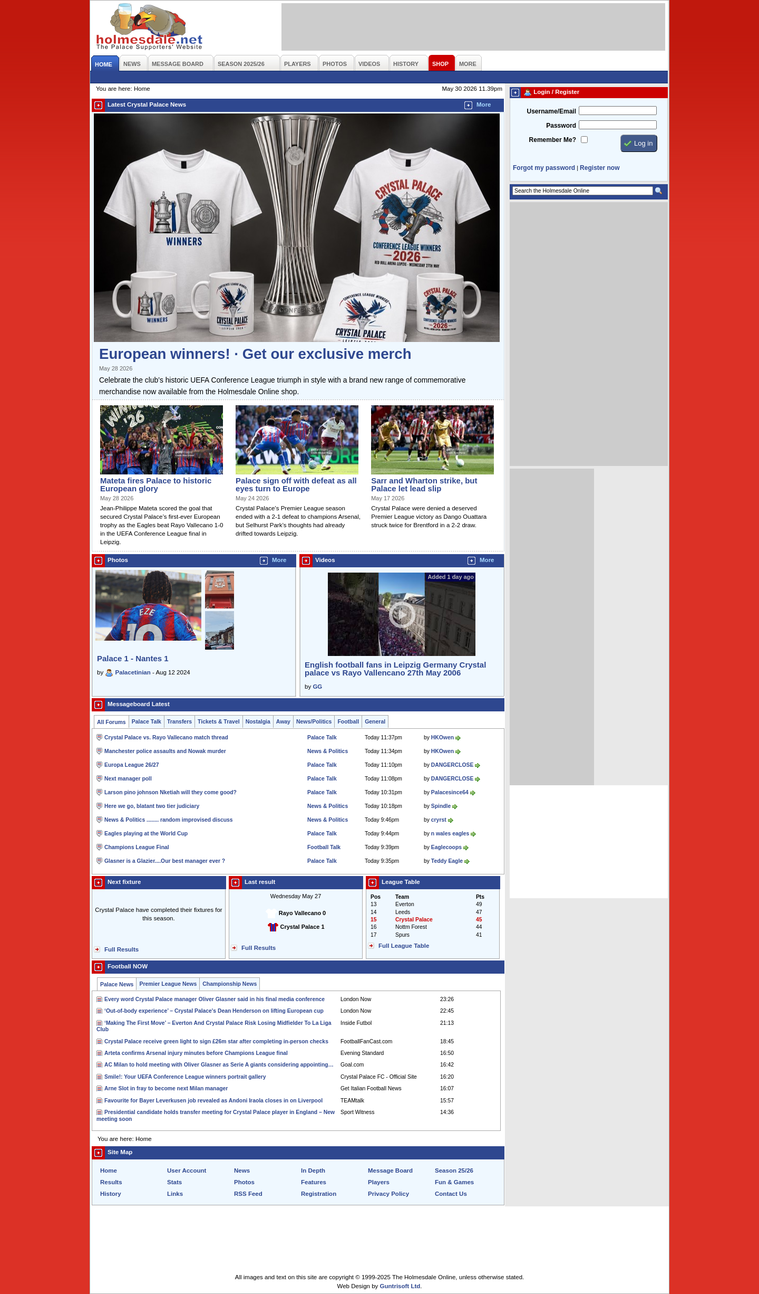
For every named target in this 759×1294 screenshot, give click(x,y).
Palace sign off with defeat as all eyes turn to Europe (296, 484)
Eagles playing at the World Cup (146, 833)
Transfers (179, 722)
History (110, 1194)
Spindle (441, 806)
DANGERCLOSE (452, 765)
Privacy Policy (388, 1194)
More (483, 104)
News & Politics (327, 751)
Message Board (390, 1170)
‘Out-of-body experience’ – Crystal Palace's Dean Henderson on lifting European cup (214, 1011)
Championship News (229, 984)
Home (108, 1170)
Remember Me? (552, 140)
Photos (244, 1182)
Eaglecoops (446, 847)
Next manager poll (128, 779)
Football (348, 722)
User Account (186, 1170)
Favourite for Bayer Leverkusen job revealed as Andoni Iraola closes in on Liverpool (213, 1100)
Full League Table (403, 946)
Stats (174, 1182)
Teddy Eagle (447, 861)
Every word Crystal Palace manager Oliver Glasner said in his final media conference (214, 999)
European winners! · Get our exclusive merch (255, 354)
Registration (318, 1194)
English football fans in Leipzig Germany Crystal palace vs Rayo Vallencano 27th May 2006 (395, 668)
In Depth (313, 1170)
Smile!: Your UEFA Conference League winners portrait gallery (185, 1077)
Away (283, 722)
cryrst (438, 820)
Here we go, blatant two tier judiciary (151, 806)
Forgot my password (544, 168)
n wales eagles (450, 833)
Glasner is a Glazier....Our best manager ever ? (164, 861)
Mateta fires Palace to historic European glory (155, 484)
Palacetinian (133, 672)
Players (379, 1182)
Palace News (116, 984)
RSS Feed (248, 1194)
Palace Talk (146, 722)
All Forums (111, 722)
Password (561, 125)
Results (111, 1182)
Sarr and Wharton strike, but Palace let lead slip (424, 484)
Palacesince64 (450, 792)
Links (175, 1194)
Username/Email (551, 111)
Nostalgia (258, 722)
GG (317, 686)
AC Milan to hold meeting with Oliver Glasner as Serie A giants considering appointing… (219, 1065)
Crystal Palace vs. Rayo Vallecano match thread (166, 737)
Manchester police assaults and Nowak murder (165, 751)
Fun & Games (454, 1182)
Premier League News (168, 984)
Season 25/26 (454, 1170)
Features (313, 1182)
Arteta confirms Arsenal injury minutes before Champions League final (196, 1053)
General (375, 722)
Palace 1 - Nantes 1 (133, 658)
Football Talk (323, 847)
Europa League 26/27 (131, 765)
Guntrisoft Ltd (400, 1286)
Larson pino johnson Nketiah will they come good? (170, 792)
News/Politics (314, 722)
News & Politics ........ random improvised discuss (168, 820)
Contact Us (451, 1194)
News (242, 1170)
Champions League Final (136, 847)
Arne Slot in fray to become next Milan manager (166, 1088)
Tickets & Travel (219, 722)
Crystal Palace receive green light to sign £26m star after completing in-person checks (216, 1041)
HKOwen (442, 737)
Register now (599, 168)
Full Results (121, 949)
